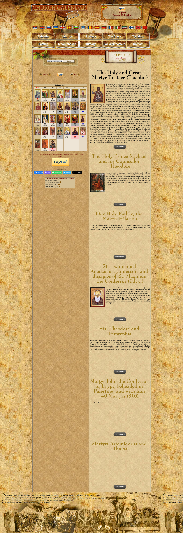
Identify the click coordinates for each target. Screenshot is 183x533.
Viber (48, 172)
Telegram (67, 172)
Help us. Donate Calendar (122, 12)
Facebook (39, 172)
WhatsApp (56, 172)
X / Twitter (77, 172)
